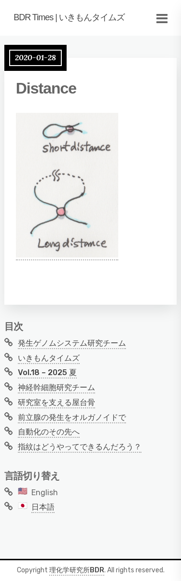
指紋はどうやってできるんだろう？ (79, 446)
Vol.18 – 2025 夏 (47, 372)
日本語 (43, 507)
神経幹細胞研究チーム (56, 387)
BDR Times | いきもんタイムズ (69, 17)
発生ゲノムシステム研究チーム (72, 343)
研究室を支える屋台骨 (56, 402)
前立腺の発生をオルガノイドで (72, 417)
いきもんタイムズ (49, 358)
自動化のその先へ (49, 431)
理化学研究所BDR (76, 570)
